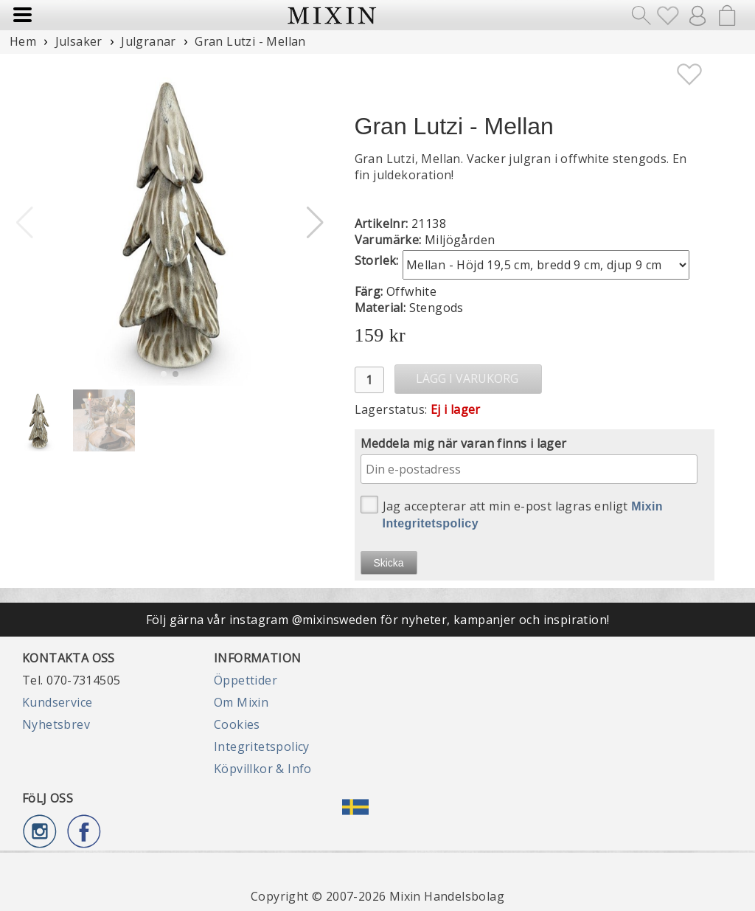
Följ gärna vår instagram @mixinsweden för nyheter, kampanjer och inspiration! (378, 620)
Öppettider (245, 680)
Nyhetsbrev (56, 724)
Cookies (237, 724)
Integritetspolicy (262, 746)
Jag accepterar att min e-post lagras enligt (512, 513)
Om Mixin (241, 702)
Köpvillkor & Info (263, 769)
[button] (315, 223)
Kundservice (57, 702)
